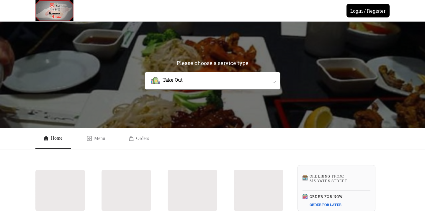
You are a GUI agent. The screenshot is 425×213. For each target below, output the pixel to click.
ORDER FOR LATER (325, 204)
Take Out (173, 80)
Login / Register (368, 11)
